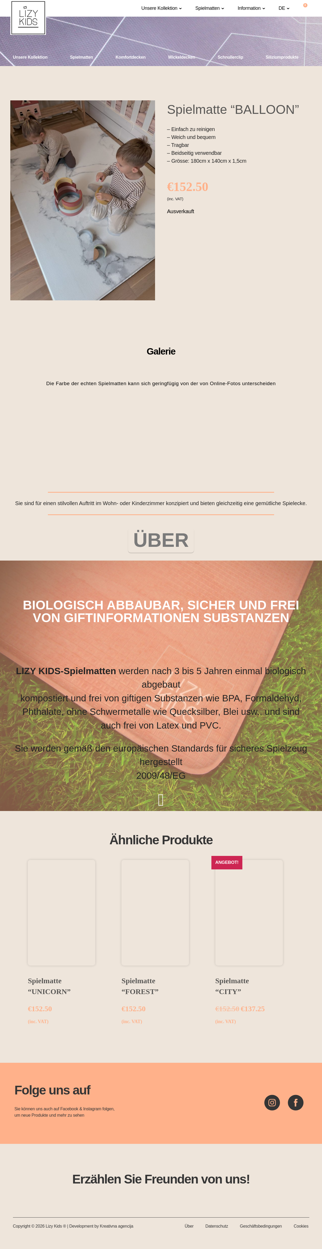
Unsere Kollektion (159, 8)
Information (249, 8)
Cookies (301, 1227)
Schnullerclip (230, 57)
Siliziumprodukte (282, 57)
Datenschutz (216, 1227)
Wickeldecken (181, 57)
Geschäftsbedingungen (261, 1227)
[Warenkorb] (305, 8)
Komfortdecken (131, 57)
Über (189, 1227)
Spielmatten (207, 8)
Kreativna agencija (116, 1227)
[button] (161, 8)
